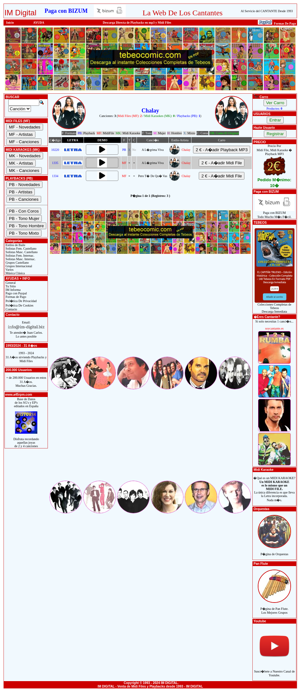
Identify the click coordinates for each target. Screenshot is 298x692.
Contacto (11, 309)
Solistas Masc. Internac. (20, 259)
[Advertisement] (150, 311)
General (10, 282)
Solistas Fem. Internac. (19, 255)
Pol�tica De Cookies (19, 305)
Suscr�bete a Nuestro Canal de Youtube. (274, 670)
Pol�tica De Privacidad (21, 301)
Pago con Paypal (16, 293)
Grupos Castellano (17, 262)
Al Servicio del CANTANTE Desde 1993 (267, 11)
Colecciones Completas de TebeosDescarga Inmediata (274, 306)
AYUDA (38, 22)
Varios (9, 269)
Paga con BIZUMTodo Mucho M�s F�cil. (274, 213)
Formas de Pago (15, 297)
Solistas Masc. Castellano (21, 252)
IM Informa (12, 290)
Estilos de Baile (15, 245)
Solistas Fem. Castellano (20, 248)
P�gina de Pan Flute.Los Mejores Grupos (274, 607)
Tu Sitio (10, 286)
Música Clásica (15, 273)
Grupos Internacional (18, 266)
